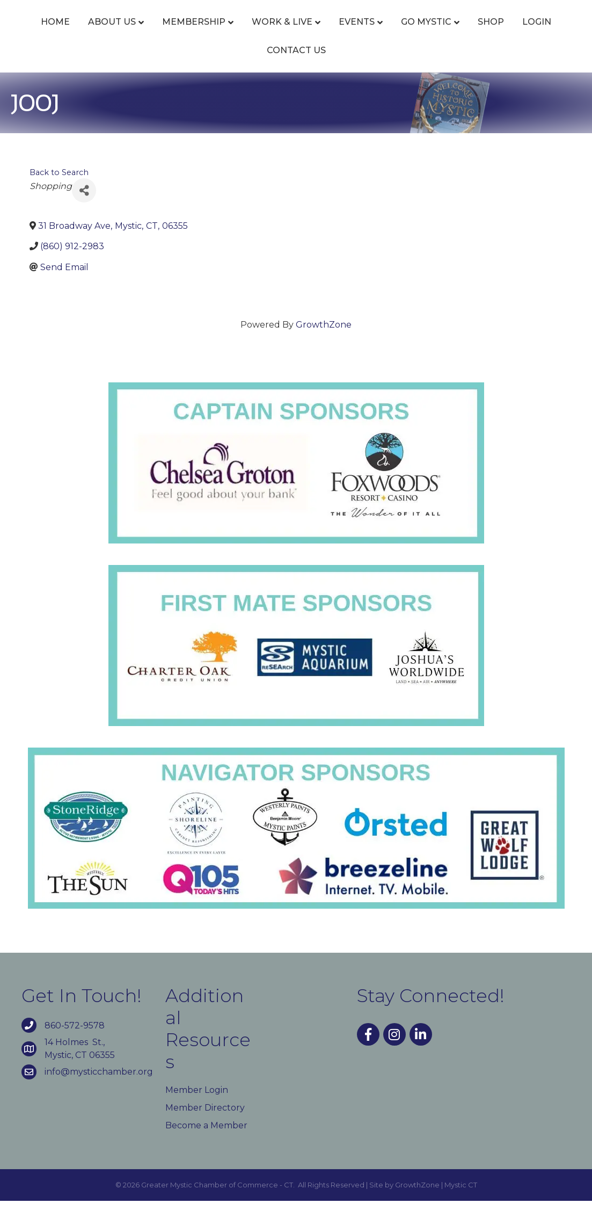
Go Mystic (207, 74)
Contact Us (380, 74)
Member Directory (205, 1131)
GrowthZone (324, 349)
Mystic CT (460, 1209)
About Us (134, 33)
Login (318, 74)
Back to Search (59, 196)
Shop (272, 74)
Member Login (196, 1113)
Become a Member (206, 1149)
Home (77, 33)
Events (379, 33)
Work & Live (304, 33)
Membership (216, 33)
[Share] (84, 214)
